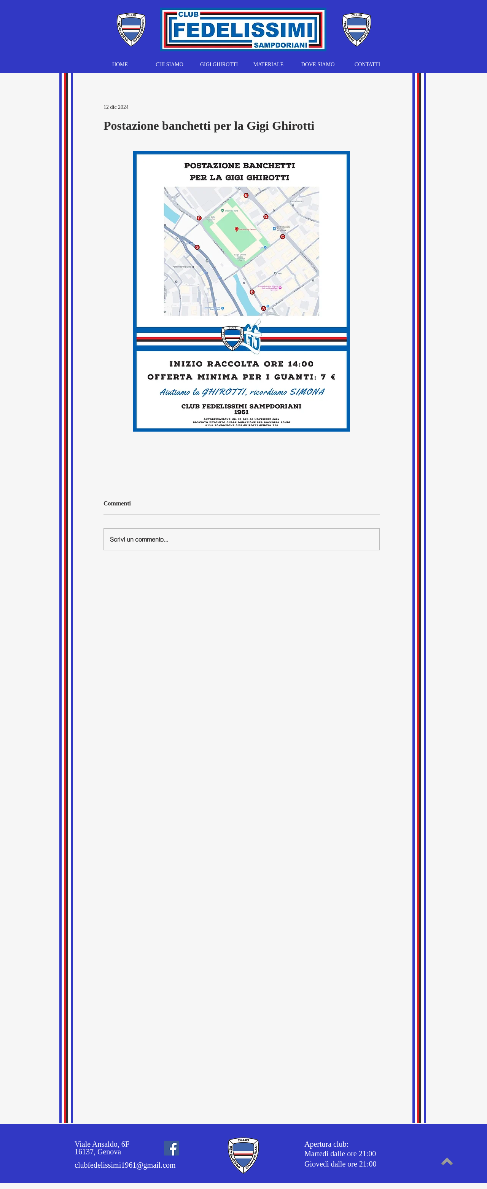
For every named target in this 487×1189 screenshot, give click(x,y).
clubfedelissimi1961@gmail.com (125, 1165)
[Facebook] (171, 1148)
